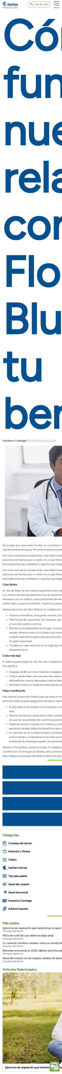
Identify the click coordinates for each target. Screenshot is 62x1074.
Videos (12, 859)
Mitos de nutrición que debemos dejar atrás (27, 935)
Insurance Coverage (20, 900)
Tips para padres (17, 876)
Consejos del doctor (20, 843)
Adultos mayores (18, 908)
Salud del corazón (18, 884)
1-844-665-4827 (41, 4)
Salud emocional (18, 892)
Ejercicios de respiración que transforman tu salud (31, 928)
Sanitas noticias (17, 867)
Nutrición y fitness (19, 851)
